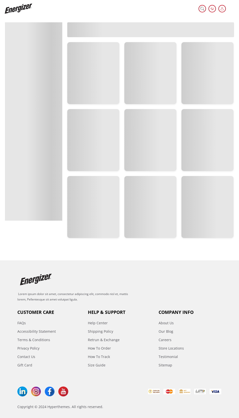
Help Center (98, 323)
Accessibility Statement (36, 331)
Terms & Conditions (33, 339)
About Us (166, 323)
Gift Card (24, 365)
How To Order (99, 348)
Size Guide (96, 365)
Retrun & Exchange (104, 339)
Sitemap (165, 365)
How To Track (99, 356)
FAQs (21, 323)
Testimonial (168, 356)
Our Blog (166, 331)
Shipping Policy (100, 331)
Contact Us (26, 356)
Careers (165, 339)
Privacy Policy (28, 348)
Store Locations (171, 348)
